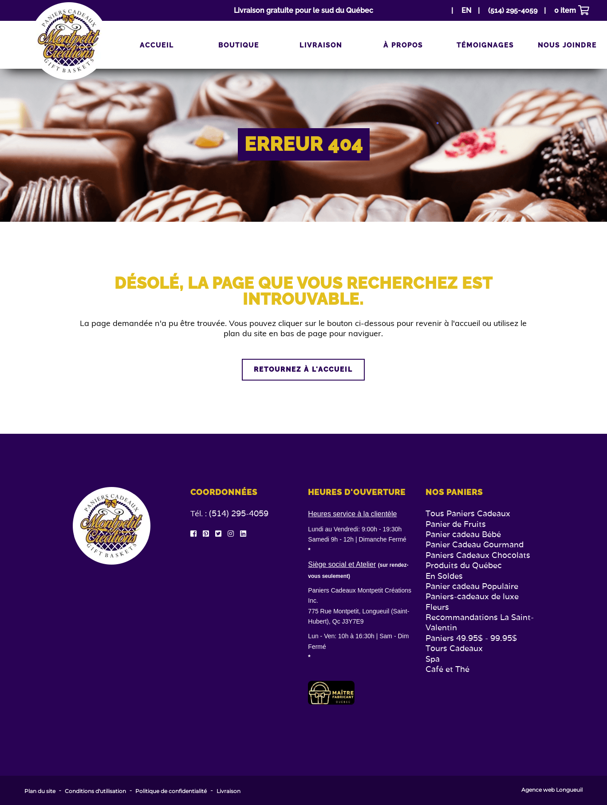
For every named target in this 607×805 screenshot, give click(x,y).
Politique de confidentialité (171, 791)
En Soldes (444, 576)
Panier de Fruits (456, 524)
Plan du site (39, 791)
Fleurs (437, 607)
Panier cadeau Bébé (463, 534)
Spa (433, 659)
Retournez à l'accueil (303, 369)
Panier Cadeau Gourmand (475, 544)
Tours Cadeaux (454, 648)
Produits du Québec (464, 565)
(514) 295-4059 (238, 513)
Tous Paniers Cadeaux (468, 513)
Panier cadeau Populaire (472, 586)
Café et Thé (447, 669)
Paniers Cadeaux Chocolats (478, 555)
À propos (403, 45)
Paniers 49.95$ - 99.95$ (471, 638)
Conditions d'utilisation (95, 791)
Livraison (321, 45)
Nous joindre (567, 45)
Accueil (157, 45)
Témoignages (485, 45)
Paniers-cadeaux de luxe (472, 596)
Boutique (238, 45)
